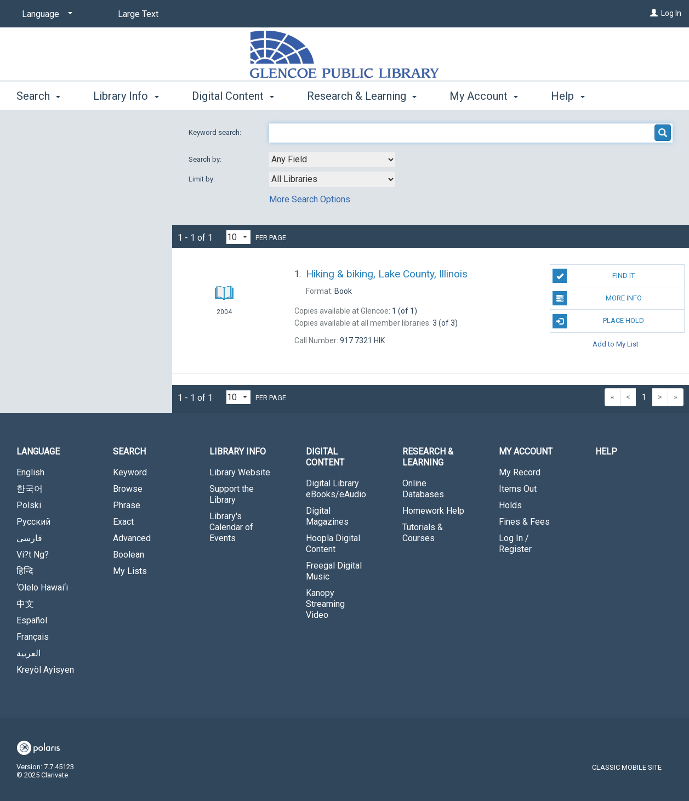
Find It (594, 276)
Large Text (138, 14)
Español (31, 620)
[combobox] (332, 159)
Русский (33, 521)
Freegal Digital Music (334, 571)
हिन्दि (24, 571)
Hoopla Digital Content (333, 543)
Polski (28, 505)
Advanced (132, 538)
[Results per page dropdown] (238, 237)
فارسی (29, 538)
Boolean (128, 554)
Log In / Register (515, 543)
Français (32, 637)
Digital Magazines (327, 516)
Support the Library (231, 494)
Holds (510, 505)
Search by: (206, 159)
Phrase (126, 505)
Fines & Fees (524, 521)
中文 (25, 604)
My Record (519, 472)
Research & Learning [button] (362, 96)
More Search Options (309, 199)
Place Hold (598, 321)
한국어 (29, 489)
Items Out (518, 489)
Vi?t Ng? (32, 554)
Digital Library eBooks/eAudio (336, 488)
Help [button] (567, 96)
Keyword (130, 472)
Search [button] (38, 96)
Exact (123, 521)
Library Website (239, 472)
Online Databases (423, 488)
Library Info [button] (125, 96)
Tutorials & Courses (422, 532)
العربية (28, 653)
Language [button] (38, 451)
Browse (128, 489)
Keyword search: (216, 132)
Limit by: (203, 179)
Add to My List (616, 344)
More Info (597, 298)
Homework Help (433, 510)
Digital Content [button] (233, 96)
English (30, 472)
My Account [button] (483, 96)
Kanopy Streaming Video (325, 604)
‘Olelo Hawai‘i (42, 587)
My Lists (130, 571)
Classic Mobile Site (627, 767)
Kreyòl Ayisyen (45, 669)
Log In (671, 13)
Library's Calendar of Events (231, 527)
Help (606, 451)
